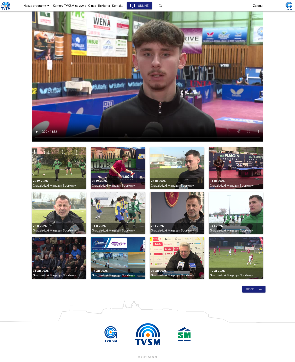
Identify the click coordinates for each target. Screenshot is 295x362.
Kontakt (117, 6)
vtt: (147, 76)
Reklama (104, 6)
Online (139, 5)
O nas (92, 6)
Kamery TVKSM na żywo (69, 6)
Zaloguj (258, 6)
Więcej (254, 289)
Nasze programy (37, 5)
